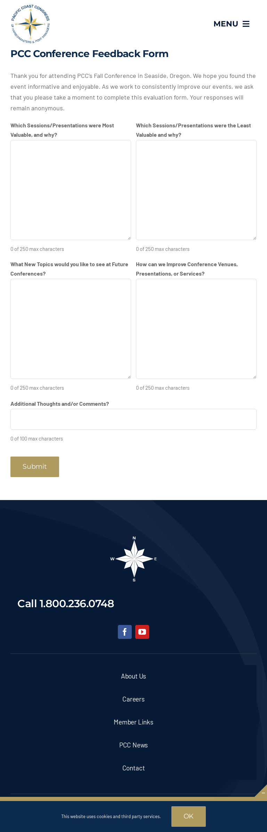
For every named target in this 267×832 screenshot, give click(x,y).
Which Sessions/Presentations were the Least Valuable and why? (193, 130)
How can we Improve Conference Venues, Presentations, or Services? (187, 269)
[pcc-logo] (30, 7)
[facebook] (125, 632)
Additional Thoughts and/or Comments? (59, 403)
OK (189, 816)
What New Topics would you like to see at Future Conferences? (69, 269)
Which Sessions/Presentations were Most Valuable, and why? (62, 130)
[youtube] (142, 632)
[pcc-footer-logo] (133, 538)
